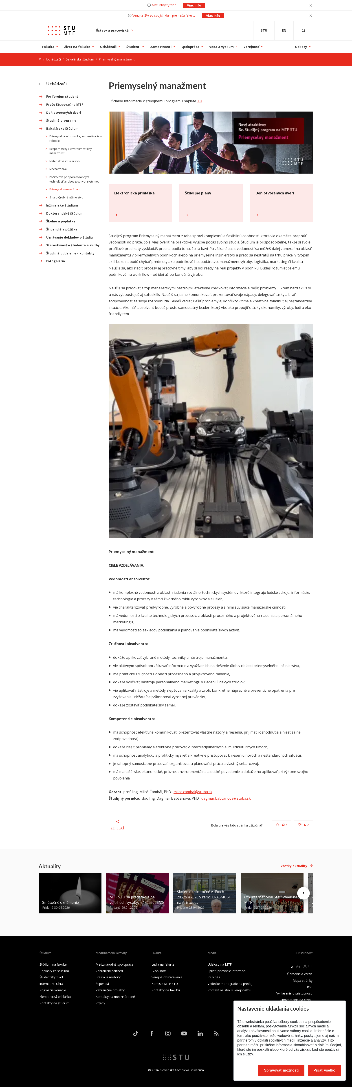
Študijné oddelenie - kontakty (70, 253)
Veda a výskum (221, 47)
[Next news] (303, 893)
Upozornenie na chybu (296, 1000)
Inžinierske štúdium (62, 205)
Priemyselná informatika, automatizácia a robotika (75, 138)
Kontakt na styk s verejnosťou (229, 990)
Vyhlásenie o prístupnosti (294, 993)
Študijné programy (61, 120)
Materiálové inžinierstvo (64, 161)
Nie (303, 825)
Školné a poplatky (60, 221)
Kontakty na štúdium (55, 1003)
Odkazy (301, 47)
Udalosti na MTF (220, 964)
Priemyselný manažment (64, 189)
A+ (298, 966)
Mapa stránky (302, 980)
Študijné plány (198, 193)
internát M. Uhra (51, 984)
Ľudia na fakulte (163, 964)
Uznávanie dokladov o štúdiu (69, 237)
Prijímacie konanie (53, 990)
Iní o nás (214, 977)
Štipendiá (102, 984)
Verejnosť (251, 47)
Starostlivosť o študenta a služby (73, 245)
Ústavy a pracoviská (113, 30)
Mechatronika (58, 169)
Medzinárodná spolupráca (114, 964)
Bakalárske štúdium (80, 59)
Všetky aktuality (294, 866)
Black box (159, 971)
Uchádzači (108, 47)
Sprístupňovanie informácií (227, 971)
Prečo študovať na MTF (64, 104)
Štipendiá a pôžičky (61, 229)
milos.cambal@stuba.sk (193, 791)
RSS (309, 987)
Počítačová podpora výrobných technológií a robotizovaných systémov (74, 179)
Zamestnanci (161, 47)
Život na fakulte (77, 47)
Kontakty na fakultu (166, 990)
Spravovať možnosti (281, 1070)
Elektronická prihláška (134, 193)
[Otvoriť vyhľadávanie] (303, 30)
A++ (307, 966)
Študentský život (51, 977)
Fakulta (48, 47)
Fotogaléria (55, 261)
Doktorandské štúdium (65, 213)
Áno (282, 825)
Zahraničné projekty (110, 990)
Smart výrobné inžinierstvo (66, 197)
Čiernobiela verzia (299, 974)
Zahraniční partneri (109, 971)
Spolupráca (190, 47)
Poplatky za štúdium (54, 971)
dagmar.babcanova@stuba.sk (226, 798)
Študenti (133, 47)
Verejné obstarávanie (167, 977)
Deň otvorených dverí (63, 112)
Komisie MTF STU (165, 984)
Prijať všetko (325, 1070)
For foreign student (62, 96)
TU (199, 101)
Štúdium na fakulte (53, 964)
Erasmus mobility (108, 977)
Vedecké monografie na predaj (230, 984)
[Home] (40, 59)
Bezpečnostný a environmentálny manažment (70, 151)
